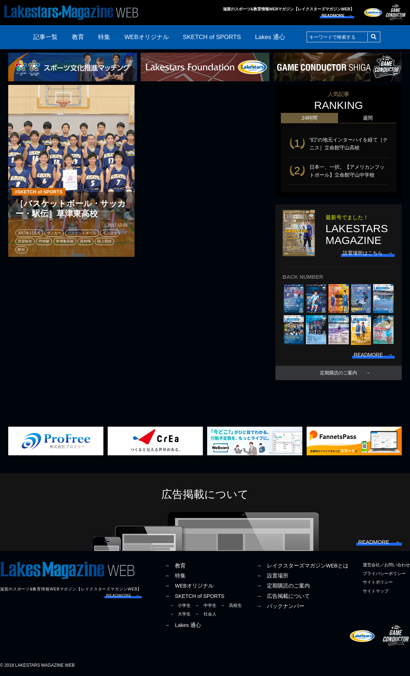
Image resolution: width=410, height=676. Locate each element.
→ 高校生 (231, 605)
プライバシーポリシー (384, 573)
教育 (78, 37)
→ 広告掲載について (283, 596)
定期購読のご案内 (338, 372)
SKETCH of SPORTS (212, 37)
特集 (104, 37)
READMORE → (337, 15)
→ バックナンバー (280, 606)
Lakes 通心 (270, 37)
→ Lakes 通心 (182, 625)
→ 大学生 (180, 614)
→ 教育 (175, 566)
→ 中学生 (205, 605)
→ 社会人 (205, 614)
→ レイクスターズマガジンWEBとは (302, 566)
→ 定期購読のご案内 (283, 586)
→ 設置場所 (272, 576)
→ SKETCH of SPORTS (194, 596)
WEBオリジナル (147, 37)
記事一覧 (45, 37)
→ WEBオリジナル (189, 586)
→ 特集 (175, 576)
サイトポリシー (378, 582)
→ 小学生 (180, 605)
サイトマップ (376, 591)
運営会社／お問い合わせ (386, 564)
